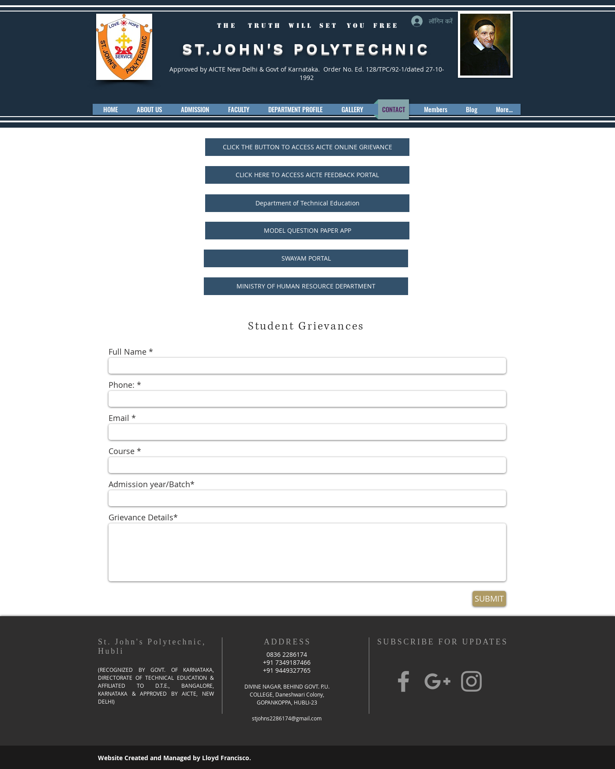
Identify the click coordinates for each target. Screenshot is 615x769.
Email (119, 418)
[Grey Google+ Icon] (437, 681)
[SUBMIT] (489, 598)
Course (122, 451)
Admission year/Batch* (152, 484)
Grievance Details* (143, 517)
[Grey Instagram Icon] (471, 681)
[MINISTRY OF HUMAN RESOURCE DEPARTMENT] (306, 286)
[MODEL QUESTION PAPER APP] (307, 230)
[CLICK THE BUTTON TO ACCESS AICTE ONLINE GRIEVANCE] (307, 147)
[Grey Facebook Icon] (403, 681)
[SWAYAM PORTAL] (306, 258)
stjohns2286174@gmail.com (287, 718)
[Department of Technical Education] (307, 203)
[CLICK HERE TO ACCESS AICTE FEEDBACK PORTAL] (307, 175)
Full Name (127, 352)
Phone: (122, 385)
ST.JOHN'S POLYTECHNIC (306, 48)
